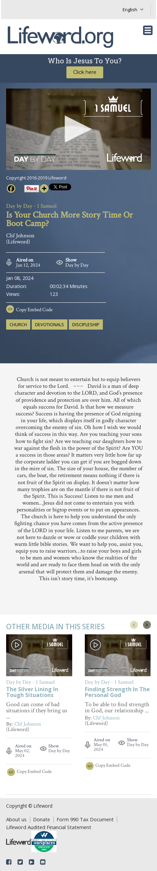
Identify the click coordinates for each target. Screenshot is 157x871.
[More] (44, 188)
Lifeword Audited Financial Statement (48, 827)
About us (16, 819)
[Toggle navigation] (148, 30)
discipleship (85, 324)
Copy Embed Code (34, 309)
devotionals (49, 324)
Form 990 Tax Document (85, 819)
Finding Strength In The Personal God (117, 692)
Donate (41, 819)
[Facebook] (11, 188)
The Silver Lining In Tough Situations (32, 692)
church (18, 324)
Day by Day (77, 265)
